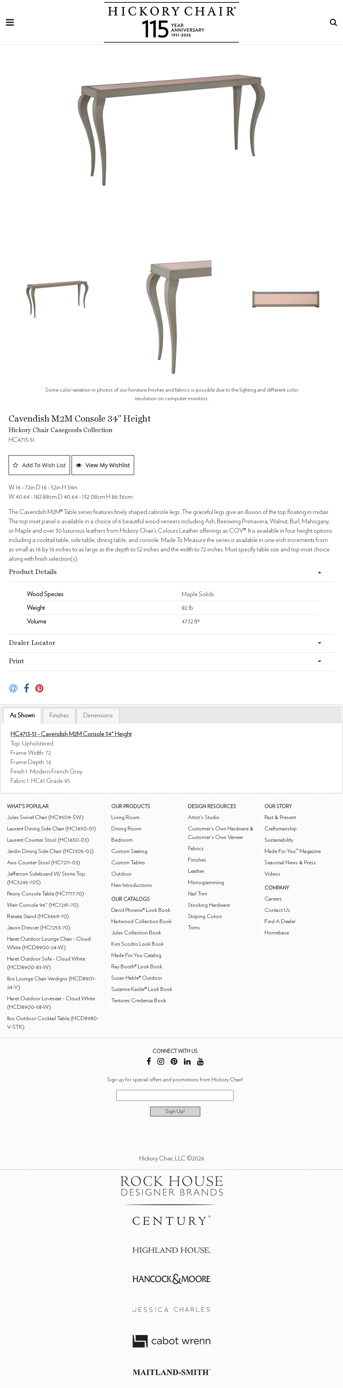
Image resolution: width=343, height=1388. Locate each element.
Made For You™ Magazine (292, 851)
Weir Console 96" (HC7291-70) (43, 905)
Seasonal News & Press (290, 862)
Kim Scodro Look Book (137, 944)
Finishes (59, 715)
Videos (272, 874)
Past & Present (280, 817)
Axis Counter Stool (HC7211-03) (43, 862)
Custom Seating (129, 851)
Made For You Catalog (136, 955)
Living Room (125, 817)
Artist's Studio (203, 817)
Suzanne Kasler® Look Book (141, 989)
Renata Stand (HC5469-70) (38, 916)
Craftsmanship (280, 829)
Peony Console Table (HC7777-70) (45, 894)
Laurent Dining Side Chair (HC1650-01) (51, 829)
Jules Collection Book (136, 933)
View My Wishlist (103, 465)
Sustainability (278, 840)
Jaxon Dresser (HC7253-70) (38, 928)
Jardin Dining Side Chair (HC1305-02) (50, 851)
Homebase (276, 933)
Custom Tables (128, 862)
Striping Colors (205, 916)
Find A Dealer (280, 921)
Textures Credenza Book (138, 1000)
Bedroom (122, 840)
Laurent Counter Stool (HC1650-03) (48, 840)
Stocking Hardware (209, 905)
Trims (194, 928)
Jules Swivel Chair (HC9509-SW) (45, 817)
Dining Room (126, 829)
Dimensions (98, 715)
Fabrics (196, 848)
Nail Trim (197, 894)
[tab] (22, 715)
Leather (196, 871)
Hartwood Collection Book (141, 921)
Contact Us (277, 910)
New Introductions (131, 885)
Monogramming (206, 882)
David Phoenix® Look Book (140, 910)
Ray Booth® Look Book (136, 966)
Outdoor (121, 874)
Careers (273, 899)
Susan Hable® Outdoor (136, 978)
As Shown (22, 715)
